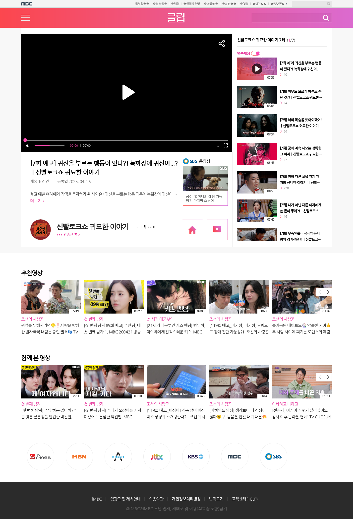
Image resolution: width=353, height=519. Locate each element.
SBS (273, 456)
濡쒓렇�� (142, 3)
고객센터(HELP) (245, 499)
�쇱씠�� (259, 3)
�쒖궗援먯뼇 (191, 3)
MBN (79, 456)
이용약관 (156, 499)
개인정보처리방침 (186, 499)
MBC (234, 456)
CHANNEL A (118, 456)
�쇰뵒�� (229, 3)
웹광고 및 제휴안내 (125, 499)
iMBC (97, 499)
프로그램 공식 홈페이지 (192, 229)
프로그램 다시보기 (217, 229)
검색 (325, 18)
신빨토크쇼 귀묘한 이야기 (92, 227)
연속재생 (243, 53)
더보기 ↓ (37, 200)
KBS (196, 456)
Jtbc (157, 456)
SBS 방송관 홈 (67, 234)
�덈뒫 (175, 3)
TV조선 (40, 456)
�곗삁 (244, 3)
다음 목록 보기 (328, 292)
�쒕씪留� (160, 3)
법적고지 (216, 499)
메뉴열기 (25, 18)
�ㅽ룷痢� (211, 3)
